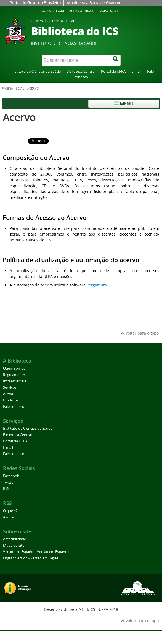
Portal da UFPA (113, 71)
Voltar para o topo (140, 333)
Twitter (9, 482)
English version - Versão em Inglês (30, 558)
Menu (123, 103)
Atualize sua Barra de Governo (94, 2)
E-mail (136, 71)
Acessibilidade (53, 11)
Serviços (10, 387)
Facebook (11, 476)
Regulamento (14, 374)
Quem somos (14, 368)
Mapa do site (109, 11)
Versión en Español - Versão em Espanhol (36, 551)
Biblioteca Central (81, 71)
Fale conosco (13, 406)
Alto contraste (82, 11)
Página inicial (13, 88)
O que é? (10, 511)
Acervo (19, 117)
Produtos (10, 400)
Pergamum (97, 285)
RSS (6, 488)
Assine (8, 517)
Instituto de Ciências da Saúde (36, 71)
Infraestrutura (14, 381)
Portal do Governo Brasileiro (35, 2)
